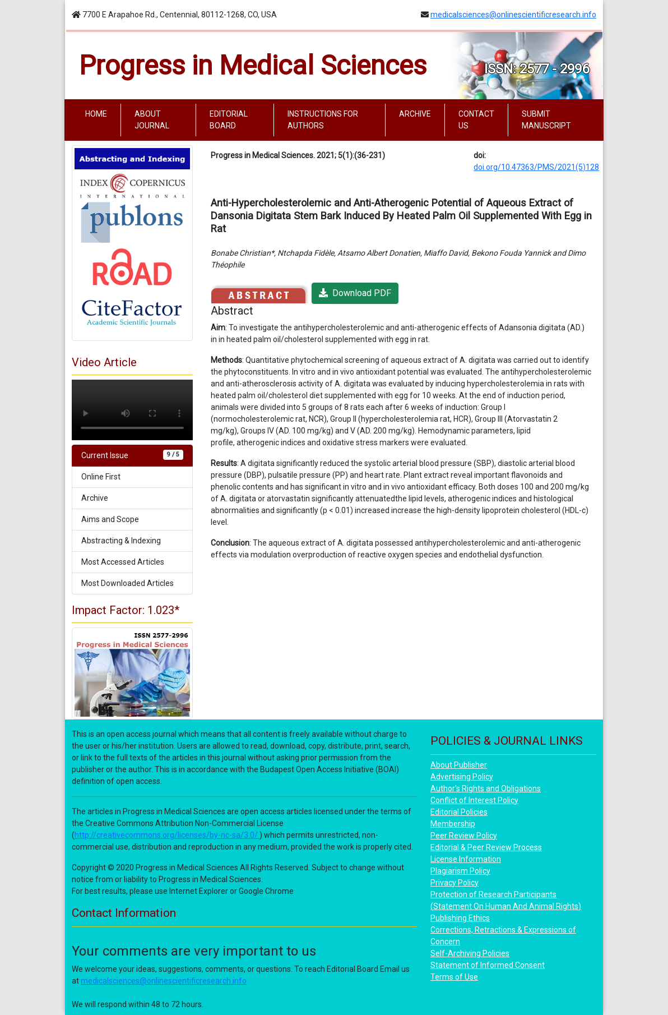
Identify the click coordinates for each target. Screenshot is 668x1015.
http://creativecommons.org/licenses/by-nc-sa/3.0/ (167, 835)
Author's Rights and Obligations (485, 788)
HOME (98, 113)
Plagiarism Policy (460, 870)
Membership (452, 823)
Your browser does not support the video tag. (132, 410)
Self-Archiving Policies (469, 953)
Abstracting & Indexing (121, 540)
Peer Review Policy (463, 835)
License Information (465, 859)
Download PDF (355, 293)
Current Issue (132, 455)
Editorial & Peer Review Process (486, 847)
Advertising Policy (461, 776)
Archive (94, 497)
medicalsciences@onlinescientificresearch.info (513, 14)
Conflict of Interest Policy (474, 800)
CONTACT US (476, 119)
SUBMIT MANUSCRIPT (546, 119)
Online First (100, 476)
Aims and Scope (110, 519)
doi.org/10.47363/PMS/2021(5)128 (536, 167)
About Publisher (458, 764)
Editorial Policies (459, 812)
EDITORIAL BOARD (229, 119)
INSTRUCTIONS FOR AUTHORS (322, 119)
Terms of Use (454, 976)
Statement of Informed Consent (487, 965)
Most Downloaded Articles (127, 583)
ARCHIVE (415, 113)
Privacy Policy (454, 882)
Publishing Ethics (460, 917)
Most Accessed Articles (122, 561)
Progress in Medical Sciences (252, 65)
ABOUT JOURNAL (151, 119)
